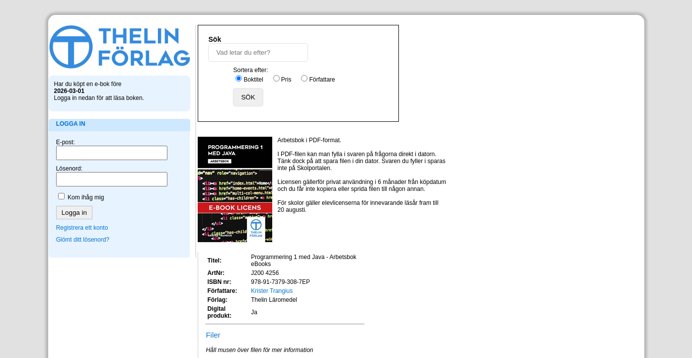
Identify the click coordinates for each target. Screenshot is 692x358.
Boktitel (357, 56)
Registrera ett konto (86, 224)
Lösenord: (73, 165)
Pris (390, 56)
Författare (426, 56)
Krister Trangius (529, 130)
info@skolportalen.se (381, 279)
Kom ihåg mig (89, 194)
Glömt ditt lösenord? (86, 236)
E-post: (69, 139)
